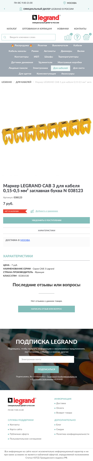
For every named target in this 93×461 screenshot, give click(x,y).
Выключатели (60, 45)
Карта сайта (16, 429)
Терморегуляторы (68, 57)
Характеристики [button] (46, 231)
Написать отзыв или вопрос (46, 309)
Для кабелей (60, 68)
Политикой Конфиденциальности (62, 377)
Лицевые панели (18, 68)
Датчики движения (22, 62)
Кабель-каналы (17, 51)
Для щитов (25, 74)
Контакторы (22, 57)
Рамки (35, 51)
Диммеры (66, 51)
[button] (77, 37)
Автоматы (49, 51)
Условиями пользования (42, 379)
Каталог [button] (12, 29)
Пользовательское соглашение (25, 439)
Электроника (40, 68)
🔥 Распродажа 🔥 (21, 45)
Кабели (77, 45)
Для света (78, 68)
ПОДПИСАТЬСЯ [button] (46, 369)
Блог (58, 425)
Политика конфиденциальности (72, 434)
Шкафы (48, 57)
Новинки (63, 29)
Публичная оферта (19, 434)
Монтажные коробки (70, 62)
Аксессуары (67, 74)
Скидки (60, 429)
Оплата (60, 408)
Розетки (42, 45)
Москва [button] (25, 240)
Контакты (80, 29)
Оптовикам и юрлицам (37, 29)
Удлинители (45, 62)
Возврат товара (64, 413)
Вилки (80, 51)
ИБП (36, 57)
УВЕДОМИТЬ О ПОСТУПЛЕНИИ (46, 220)
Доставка (61, 403)
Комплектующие (46, 74)
